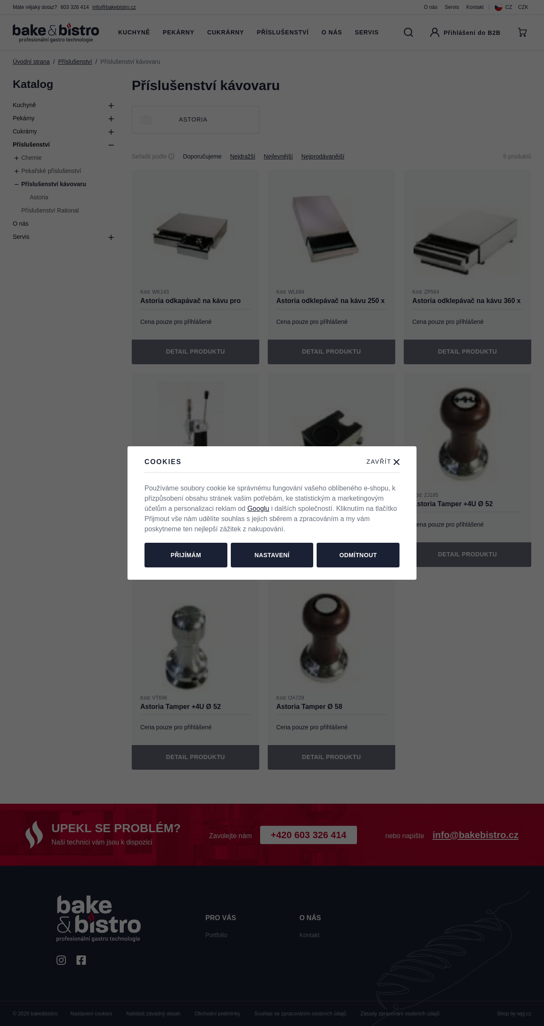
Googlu (258, 508)
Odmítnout (358, 555)
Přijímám (185, 555)
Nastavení (272, 555)
